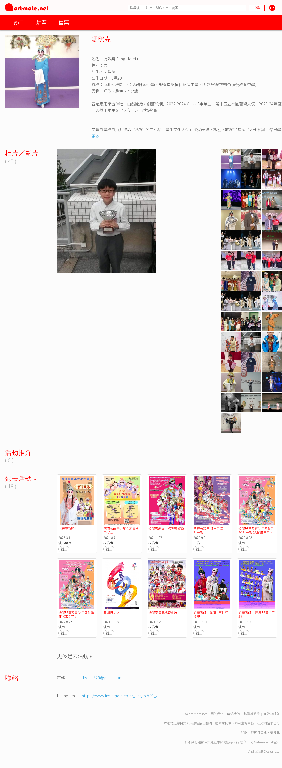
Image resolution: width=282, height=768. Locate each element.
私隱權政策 (252, 713)
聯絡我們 (233, 713)
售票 (63, 22)
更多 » (97, 136)
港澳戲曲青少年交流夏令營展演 (121, 530)
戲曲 (64, 549)
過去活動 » (20, 478)
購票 (41, 22)
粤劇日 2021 (112, 612)
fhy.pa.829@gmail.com (102, 677)
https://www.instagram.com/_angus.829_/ (119, 695)
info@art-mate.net (259, 742)
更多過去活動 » (74, 656)
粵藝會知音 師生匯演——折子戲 (211, 530)
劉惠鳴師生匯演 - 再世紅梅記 (210, 614)
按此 (276, 732)
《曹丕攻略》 (68, 528)
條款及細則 (271, 713)
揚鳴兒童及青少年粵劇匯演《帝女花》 (76, 614)
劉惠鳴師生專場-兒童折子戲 (256, 614)
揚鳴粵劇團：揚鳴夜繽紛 (166, 528)
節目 (19, 22)
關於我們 (217, 713)
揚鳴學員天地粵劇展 (162, 612)
